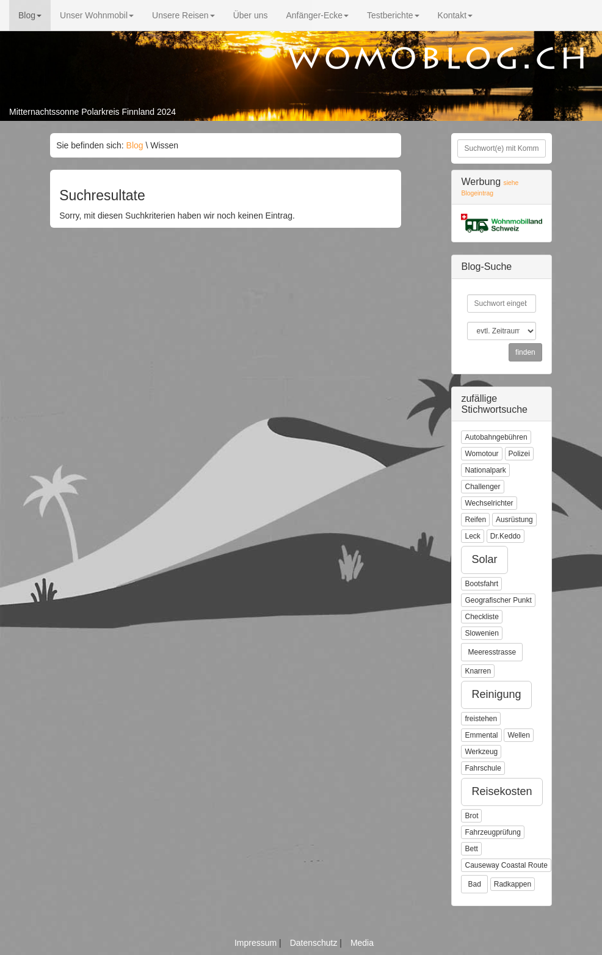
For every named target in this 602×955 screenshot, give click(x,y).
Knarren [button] (478, 671)
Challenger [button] (482, 486)
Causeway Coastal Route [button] (506, 865)
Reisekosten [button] (501, 791)
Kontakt (455, 15)
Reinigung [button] (496, 694)
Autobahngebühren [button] (496, 437)
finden (525, 352)
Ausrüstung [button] (514, 519)
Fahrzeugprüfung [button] (492, 832)
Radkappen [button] (512, 884)
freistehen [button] (481, 718)
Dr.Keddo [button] (505, 536)
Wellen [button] (518, 735)
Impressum (256, 943)
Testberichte (393, 15)
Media (362, 943)
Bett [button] (471, 848)
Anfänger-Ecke (317, 15)
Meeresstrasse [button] (492, 652)
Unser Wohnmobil (97, 15)
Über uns (250, 15)
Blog (30, 15)
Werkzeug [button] (481, 751)
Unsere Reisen (183, 15)
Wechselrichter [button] (489, 503)
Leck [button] (472, 536)
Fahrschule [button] (483, 768)
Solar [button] (484, 559)
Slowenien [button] (481, 633)
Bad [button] (474, 884)
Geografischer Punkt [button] (498, 600)
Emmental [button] (481, 735)
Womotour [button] (481, 453)
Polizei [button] (519, 453)
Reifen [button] (475, 519)
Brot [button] (471, 816)
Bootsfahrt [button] (481, 583)
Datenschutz (315, 943)
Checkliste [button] (481, 616)
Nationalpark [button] (485, 470)
